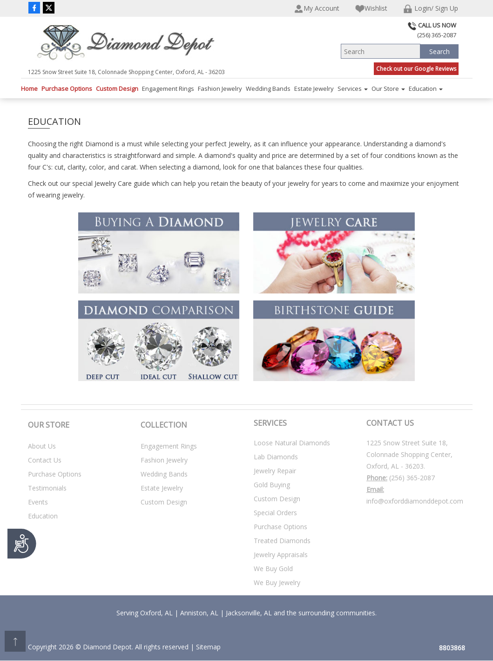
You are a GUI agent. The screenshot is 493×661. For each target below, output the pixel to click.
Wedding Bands (268, 88)
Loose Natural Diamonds (292, 442)
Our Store (388, 88)
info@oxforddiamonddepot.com (414, 501)
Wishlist (371, 9)
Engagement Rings (168, 88)
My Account (316, 9)
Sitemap (208, 646)
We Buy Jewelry (277, 582)
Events (38, 501)
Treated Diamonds (282, 540)
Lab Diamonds (276, 456)
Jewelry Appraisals (281, 554)
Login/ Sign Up (430, 9)
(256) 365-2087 (412, 477)
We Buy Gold (273, 568)
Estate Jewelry (314, 88)
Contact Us (44, 460)
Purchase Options (66, 88)
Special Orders (275, 512)
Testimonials (47, 488)
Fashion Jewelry (220, 88)
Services (353, 88)
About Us (42, 446)
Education (426, 88)
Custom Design (117, 88)
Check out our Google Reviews (416, 69)
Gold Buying (272, 484)
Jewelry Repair (275, 470)
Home (29, 88)
